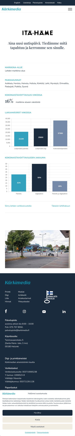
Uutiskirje (27, 3)
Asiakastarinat (24, 298)
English (17, 3)
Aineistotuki (50, 3)
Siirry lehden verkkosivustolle (18, 206)
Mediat (21, 291)
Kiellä (37, 420)
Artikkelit (22, 295)
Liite (7, 298)
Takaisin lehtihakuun (61, 206)
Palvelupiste (38, 3)
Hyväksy (37, 413)
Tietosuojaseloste (43, 433)
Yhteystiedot (23, 301)
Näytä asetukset (37, 426)
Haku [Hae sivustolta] (59, 3)
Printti (7, 291)
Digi (7, 295)
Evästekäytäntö (30, 433)
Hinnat (8, 301)
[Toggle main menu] (70, 10)
